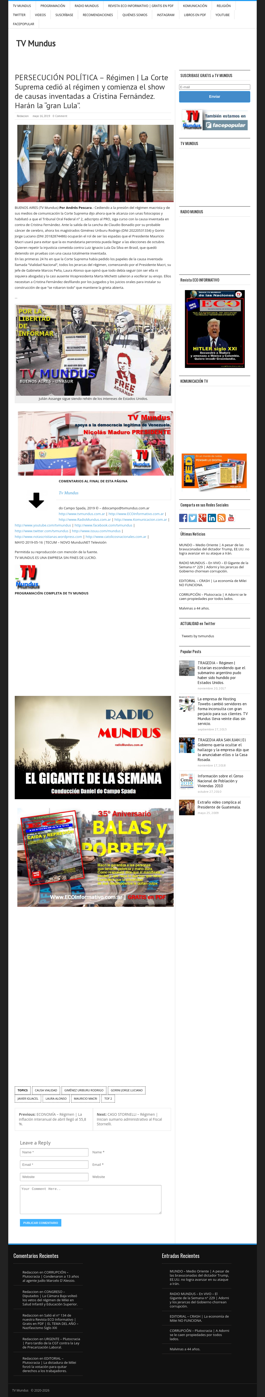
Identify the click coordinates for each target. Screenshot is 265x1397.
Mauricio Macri (85, 1098)
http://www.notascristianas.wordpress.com (48, 536)
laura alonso (56, 1098)
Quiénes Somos (134, 15)
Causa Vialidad (46, 1090)
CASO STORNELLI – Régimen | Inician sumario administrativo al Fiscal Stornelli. (129, 1119)
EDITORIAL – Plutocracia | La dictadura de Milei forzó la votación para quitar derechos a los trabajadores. (49, 1364)
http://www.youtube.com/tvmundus (43, 525)
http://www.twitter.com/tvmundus (41, 531)
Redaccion (23, 116)
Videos (40, 15)
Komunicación (195, 6)
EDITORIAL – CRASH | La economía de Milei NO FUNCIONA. (212, 582)
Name (97, 1152)
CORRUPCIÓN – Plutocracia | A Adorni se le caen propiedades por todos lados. (213, 596)
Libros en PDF (195, 15)
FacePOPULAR (23, 24)
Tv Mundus (68, 492)
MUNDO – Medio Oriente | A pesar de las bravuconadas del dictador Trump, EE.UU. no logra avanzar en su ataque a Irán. (214, 549)
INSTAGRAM (165, 15)
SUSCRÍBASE (64, 15)
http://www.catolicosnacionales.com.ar (116, 536)
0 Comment (60, 116)
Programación (53, 6)
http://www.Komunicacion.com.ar (140, 519)
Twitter (19, 15)
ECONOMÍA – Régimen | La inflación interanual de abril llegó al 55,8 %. (52, 1119)
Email (96, 1164)
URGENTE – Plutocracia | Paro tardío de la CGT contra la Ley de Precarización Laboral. (51, 1343)
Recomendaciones (98, 15)
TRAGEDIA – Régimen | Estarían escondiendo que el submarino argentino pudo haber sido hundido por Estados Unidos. (221, 672)
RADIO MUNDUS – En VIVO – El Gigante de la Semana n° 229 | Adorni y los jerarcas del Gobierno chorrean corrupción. (213, 566)
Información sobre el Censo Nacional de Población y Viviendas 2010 (220, 780)
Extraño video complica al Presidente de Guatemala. (219, 805)
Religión (224, 6)
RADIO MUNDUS (87, 6)
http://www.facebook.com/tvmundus (103, 525)
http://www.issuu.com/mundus (96, 531)
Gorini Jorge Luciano (127, 1090)
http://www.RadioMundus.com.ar (85, 519)
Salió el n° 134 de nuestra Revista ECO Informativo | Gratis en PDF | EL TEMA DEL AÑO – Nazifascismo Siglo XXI (50, 1321)
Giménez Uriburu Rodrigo (84, 1090)
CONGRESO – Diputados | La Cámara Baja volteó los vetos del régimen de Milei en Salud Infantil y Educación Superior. (50, 1297)
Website (98, 1176)
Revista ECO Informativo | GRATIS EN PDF (140, 6)
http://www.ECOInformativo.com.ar (136, 513)
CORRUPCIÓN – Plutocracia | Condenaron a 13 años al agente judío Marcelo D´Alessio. (51, 1276)
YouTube (223, 15)
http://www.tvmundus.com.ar (82, 513)
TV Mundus (22, 6)
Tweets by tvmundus (198, 636)
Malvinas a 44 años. (194, 608)
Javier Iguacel (28, 1098)
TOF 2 (108, 1098)
